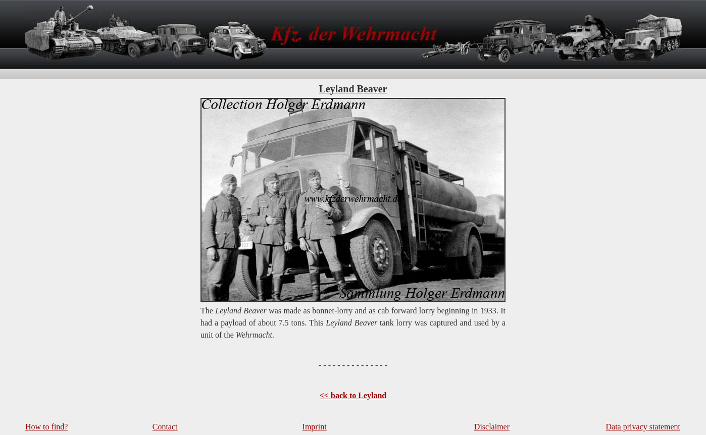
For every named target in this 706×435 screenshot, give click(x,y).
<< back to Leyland (353, 395)
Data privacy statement (643, 426)
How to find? (46, 426)
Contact (165, 426)
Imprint (314, 426)
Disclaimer (492, 426)
